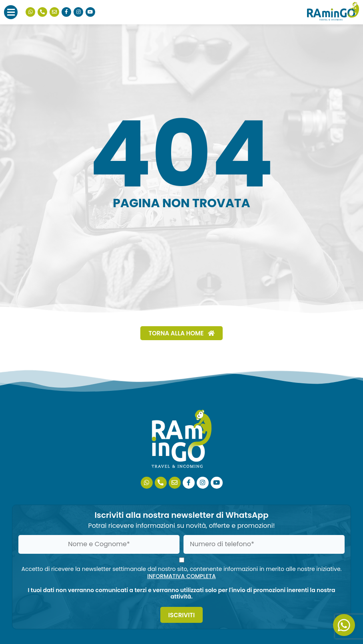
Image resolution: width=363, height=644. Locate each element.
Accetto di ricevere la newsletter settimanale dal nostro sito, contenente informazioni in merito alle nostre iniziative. (181, 572)
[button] (11, 12)
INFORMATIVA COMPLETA (181, 576)
